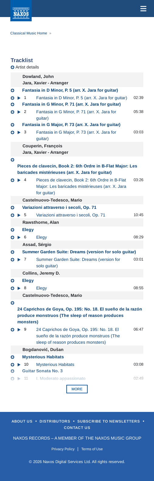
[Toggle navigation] (142, 8)
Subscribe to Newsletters (109, 421)
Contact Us (77, 428)
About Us (23, 421)
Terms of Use (92, 449)
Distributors (56, 421)
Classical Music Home (28, 33)
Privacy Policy (63, 449)
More (77, 389)
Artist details (27, 67)
